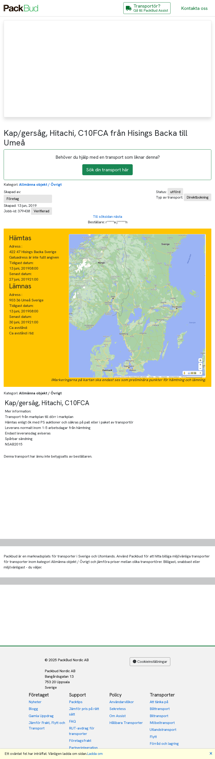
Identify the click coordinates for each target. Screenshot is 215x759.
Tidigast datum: (21, 262)
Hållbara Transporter (126, 722)
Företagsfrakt (80, 740)
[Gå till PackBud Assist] (147, 8)
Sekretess (117, 708)
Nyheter (35, 701)
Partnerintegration (83, 747)
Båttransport (160, 708)
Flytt (153, 736)
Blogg (33, 708)
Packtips (76, 701)
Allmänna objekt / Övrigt (40, 184)
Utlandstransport (163, 729)
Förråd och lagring (164, 743)
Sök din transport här (107, 170)
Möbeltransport (162, 722)
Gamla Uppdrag (41, 715)
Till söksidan (103, 216)
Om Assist (117, 715)
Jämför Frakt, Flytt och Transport (47, 725)
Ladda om (95, 753)
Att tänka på (159, 701)
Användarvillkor (121, 701)
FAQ (72, 721)
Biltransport (159, 715)
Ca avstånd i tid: (22, 333)
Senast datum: (20, 273)
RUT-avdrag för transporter (81, 731)
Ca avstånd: (18, 327)
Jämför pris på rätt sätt (84, 711)
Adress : (15, 246)
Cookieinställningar (150, 661)
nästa (118, 216)
